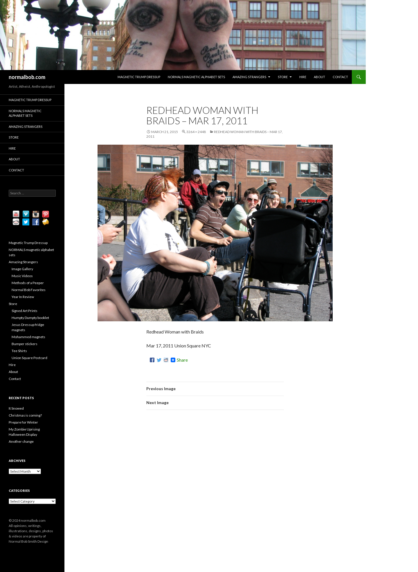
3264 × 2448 (196, 132)
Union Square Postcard (29, 358)
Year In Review (23, 297)
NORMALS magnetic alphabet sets (196, 77)
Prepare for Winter (23, 422)
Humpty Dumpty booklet (30, 317)
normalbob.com (27, 77)
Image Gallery (22, 269)
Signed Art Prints (24, 311)
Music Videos (22, 276)
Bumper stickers (24, 344)
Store (283, 77)
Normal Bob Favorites (29, 290)
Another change (21, 441)
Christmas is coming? (25, 415)
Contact (340, 77)
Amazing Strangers (249, 77)
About (319, 77)
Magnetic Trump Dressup (139, 77)
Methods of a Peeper (28, 283)
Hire (302, 77)
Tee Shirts (19, 351)
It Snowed (16, 408)
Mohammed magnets (28, 337)
